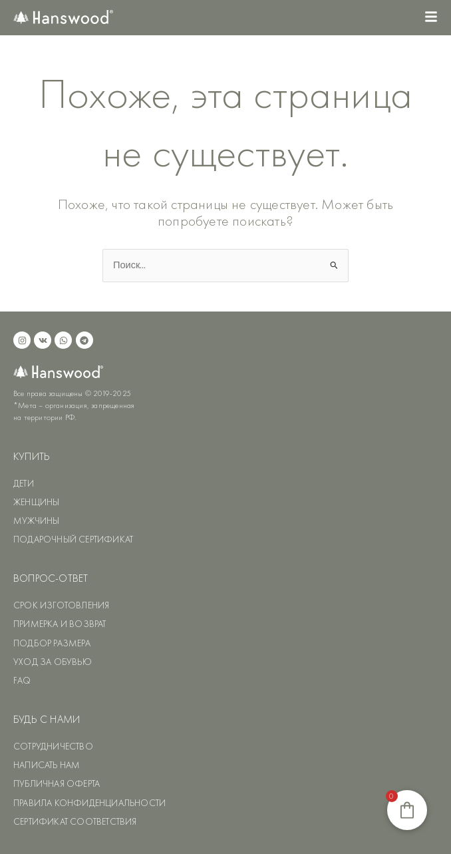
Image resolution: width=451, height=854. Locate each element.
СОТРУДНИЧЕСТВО (53, 746)
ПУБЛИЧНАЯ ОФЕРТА (56, 783)
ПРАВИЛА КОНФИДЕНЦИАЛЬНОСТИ (89, 803)
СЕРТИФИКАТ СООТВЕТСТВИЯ (75, 821)
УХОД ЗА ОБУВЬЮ (52, 662)
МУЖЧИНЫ (36, 521)
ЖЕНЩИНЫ (36, 502)
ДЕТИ (23, 483)
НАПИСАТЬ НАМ (46, 765)
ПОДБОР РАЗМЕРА (51, 643)
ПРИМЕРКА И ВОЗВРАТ (59, 624)
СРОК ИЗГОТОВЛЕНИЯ (61, 605)
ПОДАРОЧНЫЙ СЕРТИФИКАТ (73, 539)
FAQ (22, 680)
